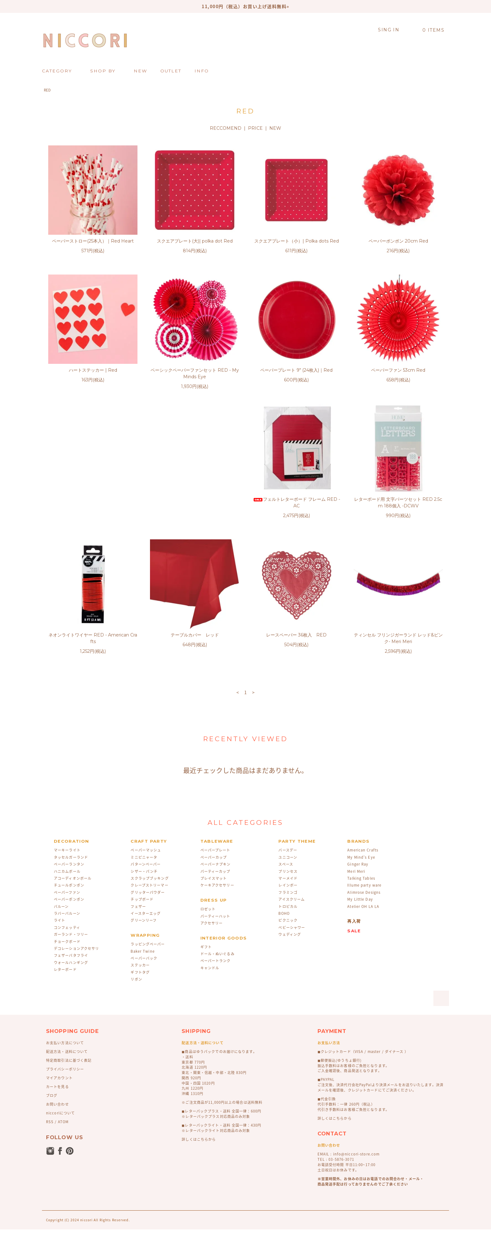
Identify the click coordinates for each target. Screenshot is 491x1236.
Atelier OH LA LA (363, 913)
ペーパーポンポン (69, 906)
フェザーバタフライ (71, 962)
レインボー (287, 891)
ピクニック (287, 927)
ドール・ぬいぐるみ (217, 960)
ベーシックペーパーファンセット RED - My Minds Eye (195, 373)
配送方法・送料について (67, 1058)
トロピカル (287, 913)
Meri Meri (356, 878)
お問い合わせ (57, 1110)
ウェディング (289, 941)
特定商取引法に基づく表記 (68, 1067)
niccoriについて (60, 1119)
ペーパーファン (67, 899)
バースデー (287, 856)
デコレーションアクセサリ (76, 955)
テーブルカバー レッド (398, 506)
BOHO (283, 920)
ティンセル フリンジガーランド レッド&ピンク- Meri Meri (194, 645)
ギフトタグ (140, 979)
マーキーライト (67, 856)
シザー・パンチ (144, 878)
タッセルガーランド (71, 864)
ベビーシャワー (291, 934)
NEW (275, 128)
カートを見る (57, 1093)
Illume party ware (364, 891)
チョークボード (67, 948)
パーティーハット (215, 922)
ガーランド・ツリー (71, 941)
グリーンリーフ (144, 927)
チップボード (142, 906)
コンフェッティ (67, 934)
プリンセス (287, 878)
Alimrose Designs (363, 899)
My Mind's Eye (361, 864)
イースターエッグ (146, 920)
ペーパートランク (215, 967)
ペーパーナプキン (215, 870)
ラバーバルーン (67, 920)
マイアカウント (59, 1084)
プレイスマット (213, 885)
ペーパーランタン (69, 870)
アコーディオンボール (72, 885)
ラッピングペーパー (148, 950)
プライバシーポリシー (65, 1075)
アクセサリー (211, 929)
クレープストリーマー (149, 891)
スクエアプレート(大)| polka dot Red (195, 241)
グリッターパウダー (148, 899)
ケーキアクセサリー (217, 891)
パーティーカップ (215, 878)
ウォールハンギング (71, 969)
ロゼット (207, 915)
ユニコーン (287, 864)
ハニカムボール (67, 878)
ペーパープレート (215, 856)
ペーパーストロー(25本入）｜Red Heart (93, 241)
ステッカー (140, 971)
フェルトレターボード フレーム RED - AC (93, 509)
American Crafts (362, 856)
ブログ (51, 1102)
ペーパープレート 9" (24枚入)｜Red (296, 370)
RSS (50, 1128)
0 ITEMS (429, 30)
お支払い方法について (65, 1049)
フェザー (138, 913)
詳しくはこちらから (199, 1146)
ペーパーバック (144, 964)
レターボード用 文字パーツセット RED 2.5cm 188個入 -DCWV (195, 509)
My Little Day (360, 906)
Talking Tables (361, 885)
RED (47, 90)
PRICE (255, 128)
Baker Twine (142, 958)
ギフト (206, 953)
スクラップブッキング (149, 885)
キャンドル (210, 974)
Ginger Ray (357, 870)
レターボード (65, 976)
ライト (59, 927)
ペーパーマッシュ (146, 856)
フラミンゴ (287, 899)
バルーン (61, 913)
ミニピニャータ (144, 864)
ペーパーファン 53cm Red (398, 370)
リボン (136, 985)
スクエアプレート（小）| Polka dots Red (296, 241)
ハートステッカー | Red (93, 370)
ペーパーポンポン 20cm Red (398, 241)
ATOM (63, 1128)
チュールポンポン (69, 891)
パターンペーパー (146, 870)
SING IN (388, 30)
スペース (285, 870)
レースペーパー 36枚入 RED (93, 641)
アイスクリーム (291, 906)
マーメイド (287, 885)
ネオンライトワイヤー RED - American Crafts (296, 509)
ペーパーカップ (213, 864)
